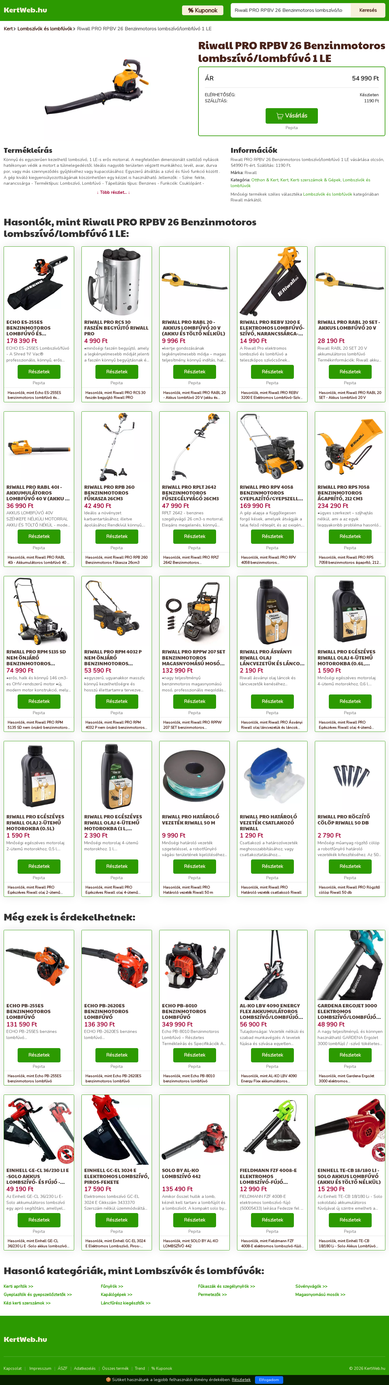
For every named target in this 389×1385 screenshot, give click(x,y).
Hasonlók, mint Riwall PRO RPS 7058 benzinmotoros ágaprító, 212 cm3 (349, 562)
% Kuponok (161, 1368)
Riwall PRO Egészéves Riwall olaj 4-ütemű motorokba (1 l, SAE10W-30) (113, 825)
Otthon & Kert (264, 180)
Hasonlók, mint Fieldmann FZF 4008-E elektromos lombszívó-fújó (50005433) (271, 1246)
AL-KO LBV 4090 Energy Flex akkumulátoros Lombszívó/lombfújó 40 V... (270, 1014)
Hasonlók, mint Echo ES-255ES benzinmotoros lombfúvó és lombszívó (34, 398)
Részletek (39, 372)
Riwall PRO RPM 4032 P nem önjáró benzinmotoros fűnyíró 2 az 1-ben (113, 660)
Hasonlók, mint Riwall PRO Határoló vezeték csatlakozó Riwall (271, 890)
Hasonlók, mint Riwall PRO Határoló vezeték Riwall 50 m (188, 890)
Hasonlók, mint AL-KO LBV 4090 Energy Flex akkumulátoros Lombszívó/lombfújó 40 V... (269, 1081)
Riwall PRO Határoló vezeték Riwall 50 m (190, 819)
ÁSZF (62, 1368)
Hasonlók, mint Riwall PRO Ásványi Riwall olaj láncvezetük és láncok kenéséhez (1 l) (271, 727)
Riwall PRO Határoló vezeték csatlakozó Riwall (268, 822)
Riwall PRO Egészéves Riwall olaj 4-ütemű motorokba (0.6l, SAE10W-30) (346, 660)
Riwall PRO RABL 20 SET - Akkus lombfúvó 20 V (349, 324)
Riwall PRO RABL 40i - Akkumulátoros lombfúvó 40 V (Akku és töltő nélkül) (38, 495)
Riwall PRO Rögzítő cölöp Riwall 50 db (344, 819)
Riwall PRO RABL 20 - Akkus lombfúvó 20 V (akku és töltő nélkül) (193, 327)
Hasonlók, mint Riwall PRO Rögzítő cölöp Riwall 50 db (349, 890)
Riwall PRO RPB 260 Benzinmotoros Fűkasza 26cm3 (109, 492)
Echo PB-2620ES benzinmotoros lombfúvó (106, 1011)
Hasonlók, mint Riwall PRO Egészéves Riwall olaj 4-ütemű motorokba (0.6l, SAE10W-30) (345, 727)
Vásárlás (291, 116)
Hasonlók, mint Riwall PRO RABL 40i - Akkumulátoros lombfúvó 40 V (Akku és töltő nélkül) (38, 562)
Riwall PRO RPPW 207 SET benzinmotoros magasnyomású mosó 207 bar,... (193, 660)
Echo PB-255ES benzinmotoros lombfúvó (28, 1011)
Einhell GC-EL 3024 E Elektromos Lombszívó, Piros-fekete (116, 1176)
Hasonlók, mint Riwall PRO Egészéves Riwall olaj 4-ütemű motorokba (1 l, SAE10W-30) (111, 892)
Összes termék (115, 1368)
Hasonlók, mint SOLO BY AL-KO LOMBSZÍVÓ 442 (190, 1244)
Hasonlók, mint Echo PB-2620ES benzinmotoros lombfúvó (113, 1079)
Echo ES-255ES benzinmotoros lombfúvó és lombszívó (28, 330)
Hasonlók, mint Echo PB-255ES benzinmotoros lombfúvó (34, 1079)
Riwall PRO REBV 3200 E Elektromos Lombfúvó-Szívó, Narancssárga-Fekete (272, 330)
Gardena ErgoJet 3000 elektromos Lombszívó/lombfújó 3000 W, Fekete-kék (347, 1014)
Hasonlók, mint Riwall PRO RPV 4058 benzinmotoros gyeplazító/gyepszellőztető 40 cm (269, 562)
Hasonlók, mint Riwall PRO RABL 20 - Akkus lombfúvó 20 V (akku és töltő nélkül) (194, 398)
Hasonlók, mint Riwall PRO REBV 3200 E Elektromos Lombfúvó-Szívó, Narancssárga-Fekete (272, 398)
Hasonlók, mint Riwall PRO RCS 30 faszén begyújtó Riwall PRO (115, 395)
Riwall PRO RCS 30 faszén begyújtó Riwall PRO (116, 327)
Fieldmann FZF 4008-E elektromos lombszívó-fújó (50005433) (268, 1179)
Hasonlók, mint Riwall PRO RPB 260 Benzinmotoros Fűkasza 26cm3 (116, 560)
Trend (140, 1368)
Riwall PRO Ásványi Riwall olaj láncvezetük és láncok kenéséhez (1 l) (272, 660)
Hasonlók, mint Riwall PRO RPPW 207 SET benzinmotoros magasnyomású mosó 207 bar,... (192, 727)
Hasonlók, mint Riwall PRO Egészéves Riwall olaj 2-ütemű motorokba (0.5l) (34, 892)
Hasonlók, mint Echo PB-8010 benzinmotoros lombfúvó (189, 1079)
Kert (284, 180)
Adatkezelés (85, 1368)
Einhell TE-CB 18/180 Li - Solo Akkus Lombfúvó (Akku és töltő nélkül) (349, 1176)
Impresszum (40, 1368)
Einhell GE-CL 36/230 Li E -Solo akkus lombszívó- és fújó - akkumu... (37, 1179)
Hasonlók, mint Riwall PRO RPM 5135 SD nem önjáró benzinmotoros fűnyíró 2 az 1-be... (39, 727)
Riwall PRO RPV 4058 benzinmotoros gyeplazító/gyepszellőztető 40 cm (279, 495)
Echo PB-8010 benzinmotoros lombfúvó (184, 1011)
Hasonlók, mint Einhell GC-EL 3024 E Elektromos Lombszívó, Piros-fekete (115, 1246)
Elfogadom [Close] (269, 1380)
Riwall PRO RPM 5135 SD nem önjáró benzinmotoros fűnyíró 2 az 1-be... (36, 660)
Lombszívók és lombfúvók (327, 194)
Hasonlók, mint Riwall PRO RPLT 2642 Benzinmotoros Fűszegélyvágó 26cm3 (191, 562)
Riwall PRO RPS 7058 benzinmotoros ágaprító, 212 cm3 (344, 492)
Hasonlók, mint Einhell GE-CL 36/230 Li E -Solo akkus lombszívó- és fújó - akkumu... (38, 1246)
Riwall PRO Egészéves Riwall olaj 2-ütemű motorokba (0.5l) (35, 822)
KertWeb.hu (25, 9)
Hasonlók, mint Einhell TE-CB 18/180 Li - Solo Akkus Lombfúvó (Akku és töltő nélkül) (347, 1246)
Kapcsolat (13, 1368)
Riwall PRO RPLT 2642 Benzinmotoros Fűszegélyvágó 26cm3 (190, 492)
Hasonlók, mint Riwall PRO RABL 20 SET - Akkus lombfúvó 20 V (350, 395)
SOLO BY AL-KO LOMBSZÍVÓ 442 (181, 1173)
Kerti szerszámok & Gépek (316, 180)
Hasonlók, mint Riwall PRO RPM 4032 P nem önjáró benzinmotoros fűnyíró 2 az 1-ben (115, 727)
